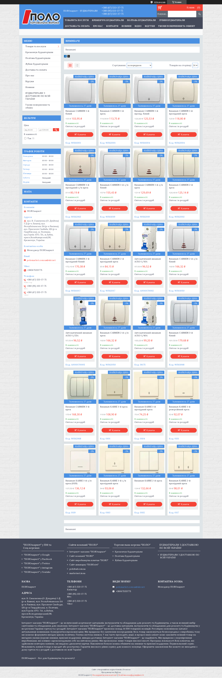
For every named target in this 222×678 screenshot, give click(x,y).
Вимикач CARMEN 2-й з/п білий (183, 260)
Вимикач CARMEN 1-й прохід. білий (146, 112)
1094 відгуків (159, 2)
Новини (126, 26)
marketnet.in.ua (77, 573)
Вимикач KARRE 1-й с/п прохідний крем (113, 482)
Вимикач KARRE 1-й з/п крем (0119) (79, 482)
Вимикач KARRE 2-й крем (148, 480)
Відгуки (150, 26)
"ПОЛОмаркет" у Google (37, 554)
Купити (82, 134)
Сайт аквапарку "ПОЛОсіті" (84, 564)
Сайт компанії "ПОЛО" (81, 556)
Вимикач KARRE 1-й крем (113, 406)
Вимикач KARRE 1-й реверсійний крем (179, 408)
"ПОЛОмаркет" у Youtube (37, 572)
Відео (138, 26)
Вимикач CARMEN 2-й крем (181, 186)
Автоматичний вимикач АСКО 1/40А (147, 334)
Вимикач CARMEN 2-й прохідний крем (112, 260)
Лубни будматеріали (172, 20)
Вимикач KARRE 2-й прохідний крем (180, 482)
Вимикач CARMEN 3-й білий (181, 334)
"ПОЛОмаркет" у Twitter (37, 563)
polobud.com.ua (77, 569)
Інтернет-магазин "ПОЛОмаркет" (87, 551)
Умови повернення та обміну (176, 26)
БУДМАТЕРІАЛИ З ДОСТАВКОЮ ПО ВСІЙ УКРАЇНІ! (37, 96)
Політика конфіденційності (131, 675)
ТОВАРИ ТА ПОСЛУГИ (77, 20)
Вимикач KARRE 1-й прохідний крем (145, 408)
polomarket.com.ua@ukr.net (41, 260)
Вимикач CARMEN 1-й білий (77, 112)
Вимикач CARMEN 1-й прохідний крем (181, 112)
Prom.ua (126, 669)
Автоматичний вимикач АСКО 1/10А (147, 260)
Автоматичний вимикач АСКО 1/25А (79, 334)
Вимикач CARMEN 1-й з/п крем (148, 186)
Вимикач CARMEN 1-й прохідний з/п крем (77, 186)
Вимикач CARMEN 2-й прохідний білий (77, 260)
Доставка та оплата (77, 26)
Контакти (112, 26)
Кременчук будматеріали (108, 20)
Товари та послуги (35, 46)
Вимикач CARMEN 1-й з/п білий (114, 186)
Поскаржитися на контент (104, 675)
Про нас (98, 26)
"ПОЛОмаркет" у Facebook (38, 559)
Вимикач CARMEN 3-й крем (77, 408)
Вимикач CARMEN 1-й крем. (112, 112)
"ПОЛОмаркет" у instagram (38, 567)
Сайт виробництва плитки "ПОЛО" (88, 560)
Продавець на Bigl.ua (111, 672)
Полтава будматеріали (141, 20)
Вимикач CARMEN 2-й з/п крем (114, 334)
